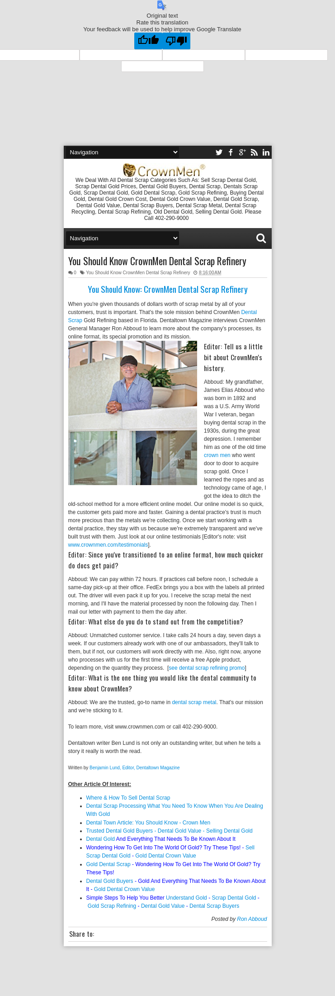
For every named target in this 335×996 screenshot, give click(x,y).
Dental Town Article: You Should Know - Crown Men (149, 823)
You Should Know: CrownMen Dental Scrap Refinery (168, 288)
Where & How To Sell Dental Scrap (128, 798)
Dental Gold (100, 839)
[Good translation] (148, 41)
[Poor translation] (176, 41)
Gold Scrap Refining (112, 906)
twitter (219, 152)
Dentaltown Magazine (159, 767)
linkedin (266, 152)
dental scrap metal (194, 702)
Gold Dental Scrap (108, 864)
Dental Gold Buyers (109, 881)
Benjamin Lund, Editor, (113, 767)
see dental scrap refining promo (207, 668)
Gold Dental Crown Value (165, 856)
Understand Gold (186, 898)
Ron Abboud (252, 919)
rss (254, 152)
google (242, 152)
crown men (217, 455)
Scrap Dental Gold (234, 898)
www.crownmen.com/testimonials (108, 545)
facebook (230, 152)
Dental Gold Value (163, 906)
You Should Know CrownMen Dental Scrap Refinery (157, 260)
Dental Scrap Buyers (214, 906)
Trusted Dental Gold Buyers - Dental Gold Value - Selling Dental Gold (169, 831)
